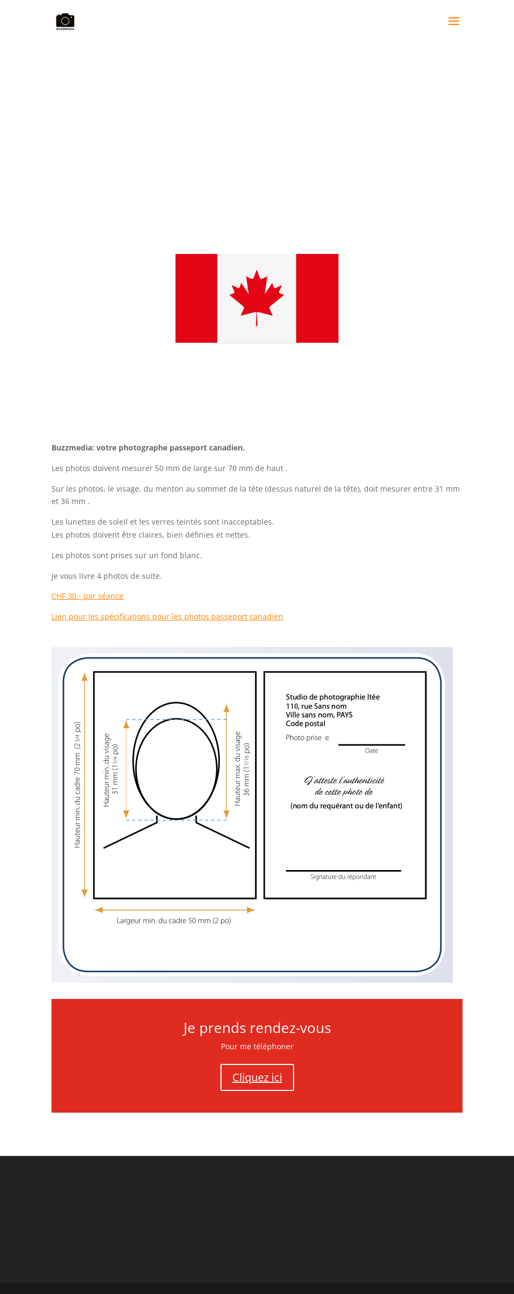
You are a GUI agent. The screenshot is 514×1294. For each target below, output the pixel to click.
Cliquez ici (257, 1077)
